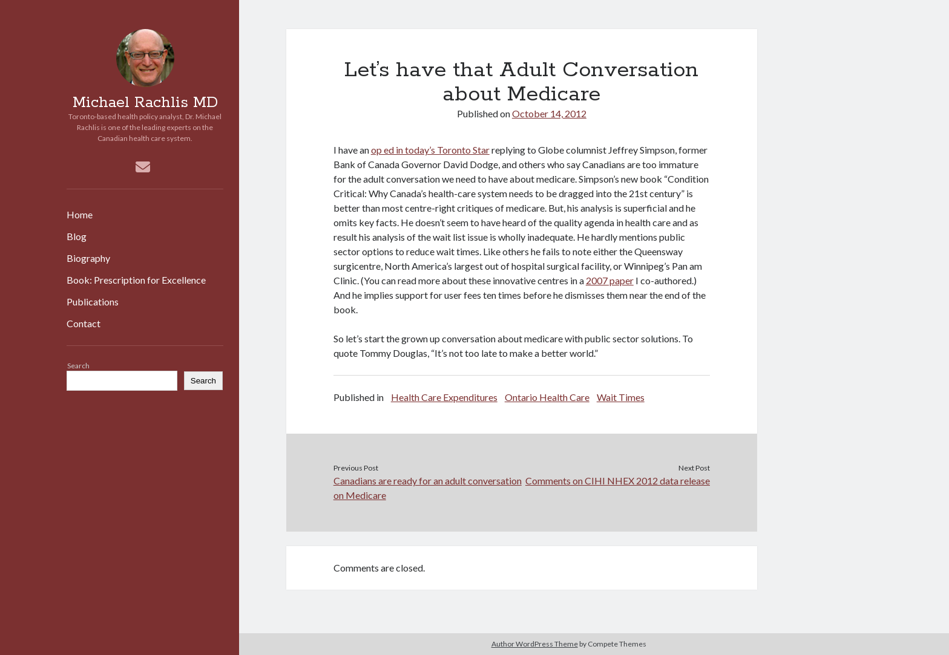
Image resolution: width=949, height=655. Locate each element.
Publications (93, 301)
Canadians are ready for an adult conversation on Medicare (427, 488)
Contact (83, 323)
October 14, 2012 (549, 113)
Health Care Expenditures (444, 397)
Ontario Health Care (547, 397)
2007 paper (610, 280)
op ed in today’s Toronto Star (430, 149)
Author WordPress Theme (534, 643)
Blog (77, 236)
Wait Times (621, 397)
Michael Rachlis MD (145, 102)
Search (78, 365)
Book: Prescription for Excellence (136, 279)
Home (80, 214)
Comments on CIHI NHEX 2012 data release (617, 480)
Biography (88, 258)
